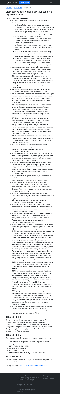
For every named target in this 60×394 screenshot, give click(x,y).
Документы (18, 8)
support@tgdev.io (48, 378)
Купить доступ (24, 3)
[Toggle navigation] (51, 2)
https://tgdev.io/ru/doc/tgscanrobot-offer (33, 366)
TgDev (9, 2)
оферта (32, 380)
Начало (9, 8)
